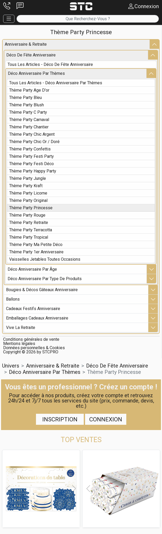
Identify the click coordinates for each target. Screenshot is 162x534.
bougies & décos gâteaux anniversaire (42, 289)
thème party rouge (27, 215)
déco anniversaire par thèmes (36, 73)
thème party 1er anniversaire (36, 251)
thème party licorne (28, 193)
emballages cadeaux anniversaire (37, 318)
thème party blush (26, 104)
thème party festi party (31, 156)
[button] (6, 6)
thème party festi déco (31, 163)
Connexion (105, 419)
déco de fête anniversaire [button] (117, 366)
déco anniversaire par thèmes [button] (44, 372)
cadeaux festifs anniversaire (33, 308)
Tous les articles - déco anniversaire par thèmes (55, 82)
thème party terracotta (30, 229)
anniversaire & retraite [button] (52, 366)
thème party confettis (30, 148)
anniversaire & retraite (26, 44)
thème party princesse (31, 207)
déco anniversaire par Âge (32, 269)
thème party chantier (29, 126)
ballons (13, 299)
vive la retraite (20, 327)
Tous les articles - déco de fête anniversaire (50, 64)
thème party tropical (28, 237)
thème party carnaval (29, 119)
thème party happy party (32, 171)
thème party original (28, 200)
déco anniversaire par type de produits (45, 278)
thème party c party (28, 112)
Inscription (59, 419)
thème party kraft (26, 185)
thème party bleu (25, 97)
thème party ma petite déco (35, 244)
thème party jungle (27, 178)
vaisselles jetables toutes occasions (44, 259)
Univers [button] (10, 366)
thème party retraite (28, 222)
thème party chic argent (32, 134)
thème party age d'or (29, 90)
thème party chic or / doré (34, 141)
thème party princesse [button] (114, 372)
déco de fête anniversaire (31, 55)
